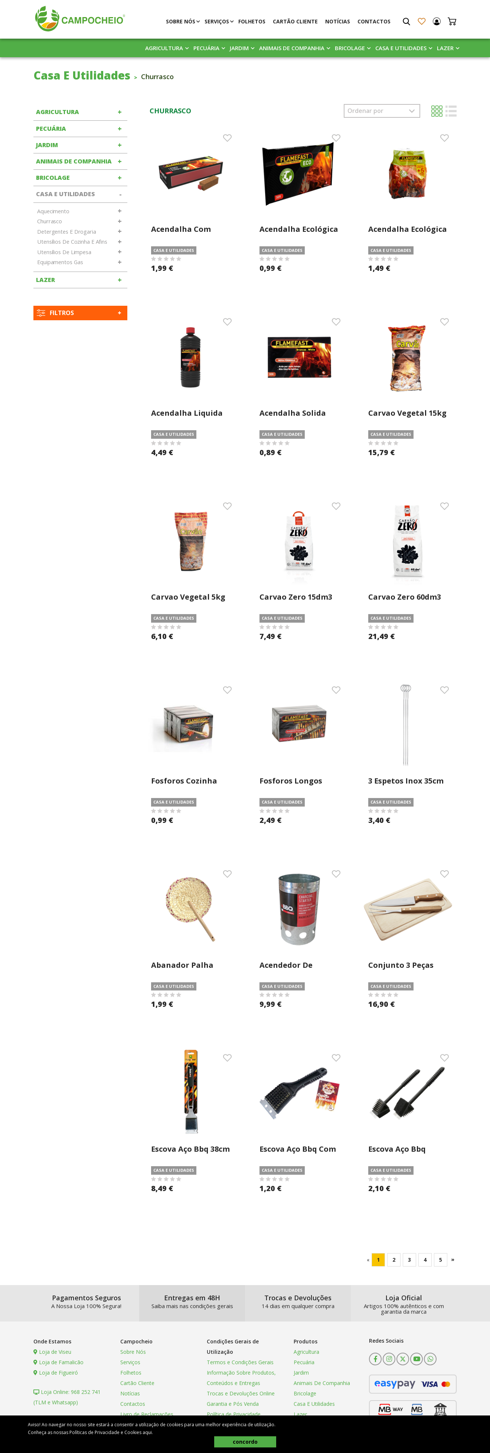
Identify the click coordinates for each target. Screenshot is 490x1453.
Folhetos (251, 21)
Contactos (374, 21)
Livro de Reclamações (146, 1414)
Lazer (445, 48)
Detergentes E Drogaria (66, 231)
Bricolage (350, 48)
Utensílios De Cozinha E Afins (72, 241)
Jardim (239, 48)
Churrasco (49, 221)
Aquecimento (53, 211)
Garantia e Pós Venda (233, 1403)
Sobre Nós (180, 21)
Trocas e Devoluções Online (241, 1393)
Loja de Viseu (52, 1351)
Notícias (337, 21)
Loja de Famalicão (58, 1362)
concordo (245, 1441)
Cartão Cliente (295, 21)
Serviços (217, 21)
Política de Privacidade (234, 1414)
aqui (147, 1432)
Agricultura (164, 48)
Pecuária (206, 48)
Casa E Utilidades (401, 48)
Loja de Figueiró (55, 1372)
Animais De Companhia (291, 48)
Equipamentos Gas (60, 262)
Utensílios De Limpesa (64, 252)
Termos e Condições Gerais (240, 1362)
